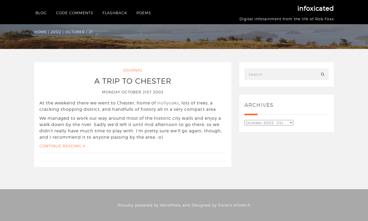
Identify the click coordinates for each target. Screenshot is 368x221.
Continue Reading (62, 146)
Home (40, 31)
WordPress (170, 205)
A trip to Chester (132, 81)
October (75, 31)
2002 (56, 31)
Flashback (115, 13)
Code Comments (74, 13)
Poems (143, 13)
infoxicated (315, 8)
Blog (41, 13)
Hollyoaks (168, 103)
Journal (132, 70)
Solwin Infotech (234, 205)
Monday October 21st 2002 (132, 92)
